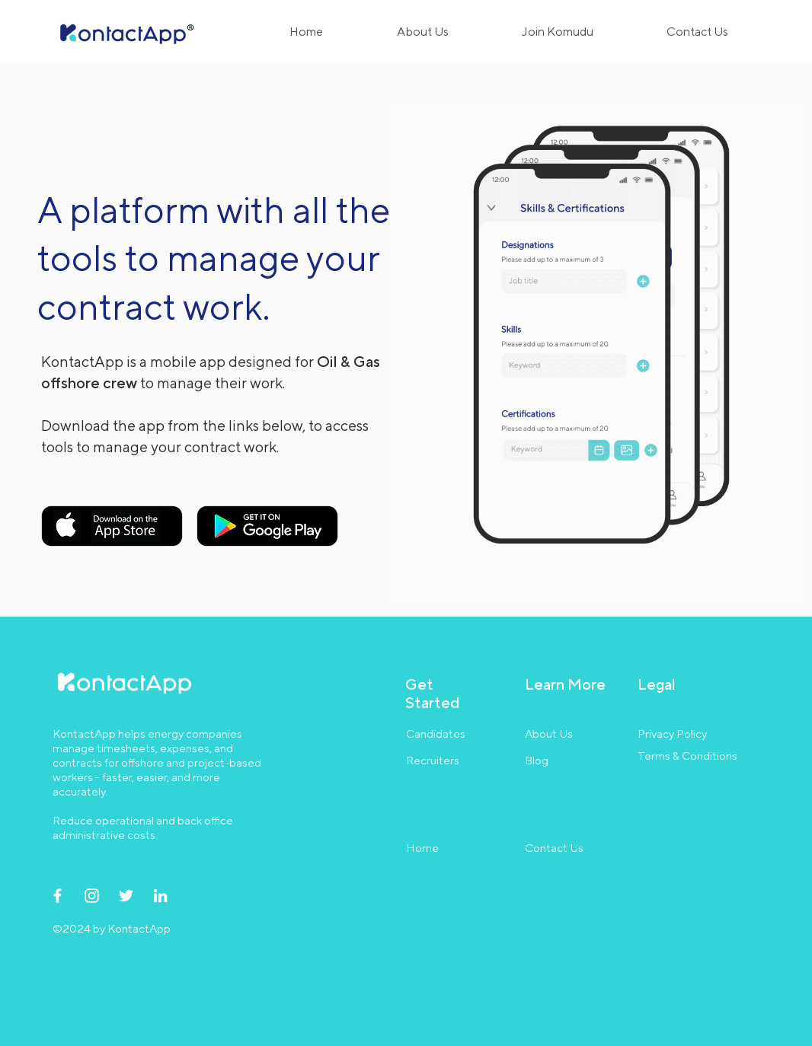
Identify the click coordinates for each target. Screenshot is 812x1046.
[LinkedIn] (160, 895)
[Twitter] (126, 895)
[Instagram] (91, 895)
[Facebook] (57, 895)
